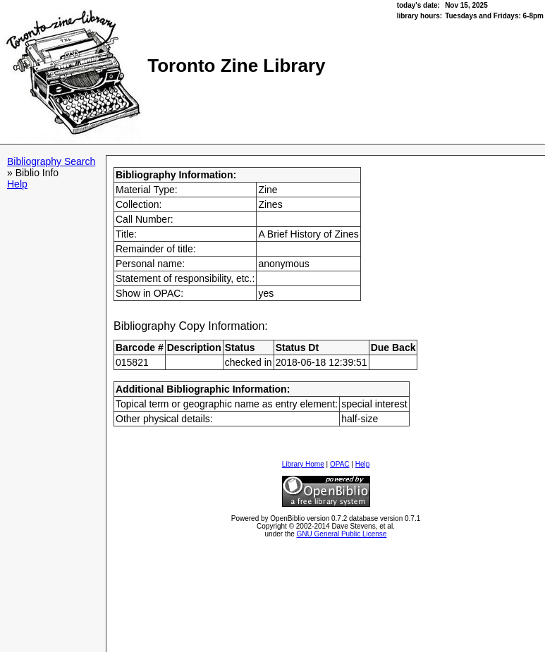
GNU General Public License (342, 534)
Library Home (303, 464)
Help (17, 184)
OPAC (340, 464)
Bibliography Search (51, 161)
